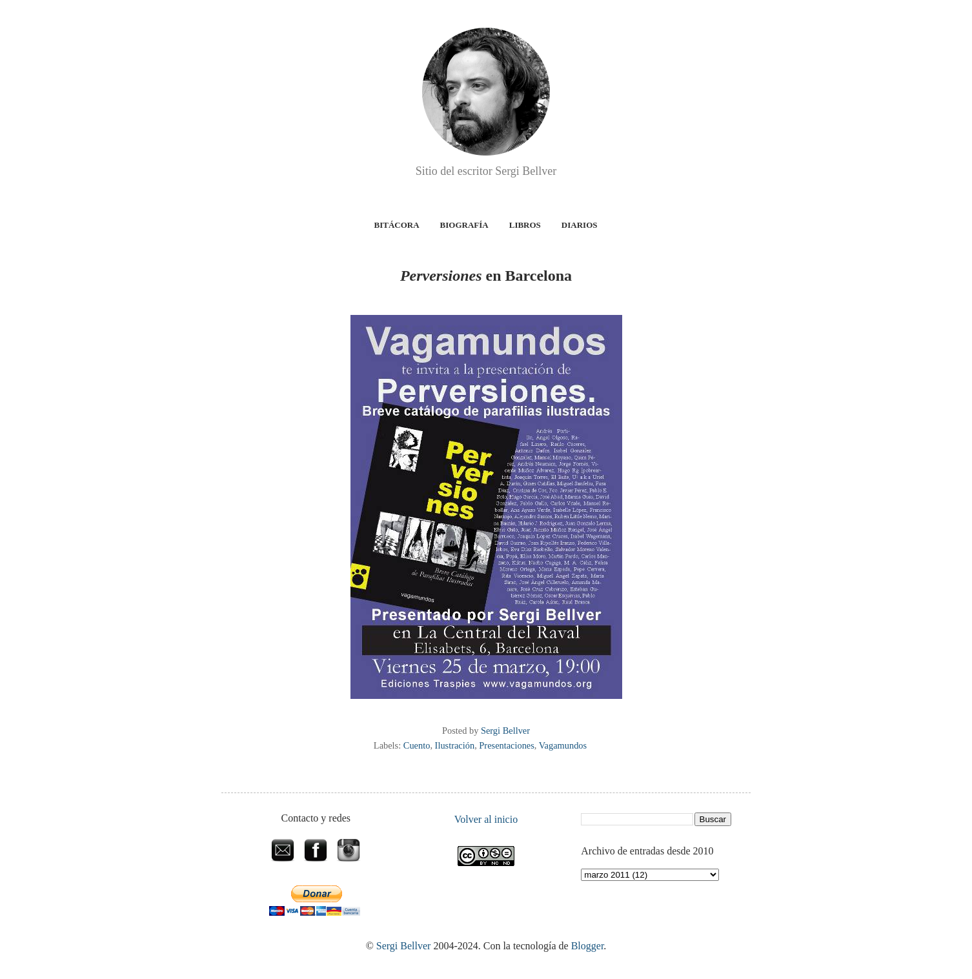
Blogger (587, 945)
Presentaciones (506, 745)
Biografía (464, 225)
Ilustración (455, 745)
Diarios (580, 225)
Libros (525, 225)
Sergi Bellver (403, 945)
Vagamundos (563, 745)
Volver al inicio (486, 819)
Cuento (416, 745)
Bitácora (397, 225)
